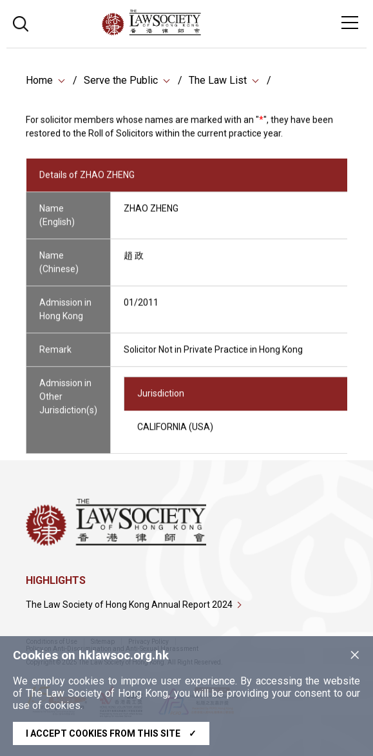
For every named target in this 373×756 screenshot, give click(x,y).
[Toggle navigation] (350, 22)
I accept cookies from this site (111, 733)
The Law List (218, 81)
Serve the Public (121, 81)
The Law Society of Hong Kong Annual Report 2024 (129, 604)
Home (39, 81)
